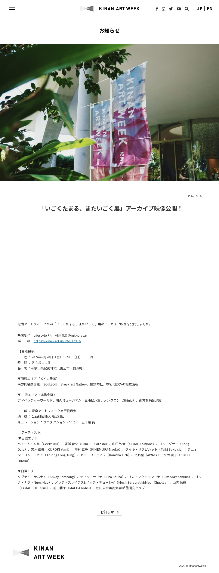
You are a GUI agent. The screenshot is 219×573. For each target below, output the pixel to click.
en (210, 8)
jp (200, 8)
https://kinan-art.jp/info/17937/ (57, 341)
